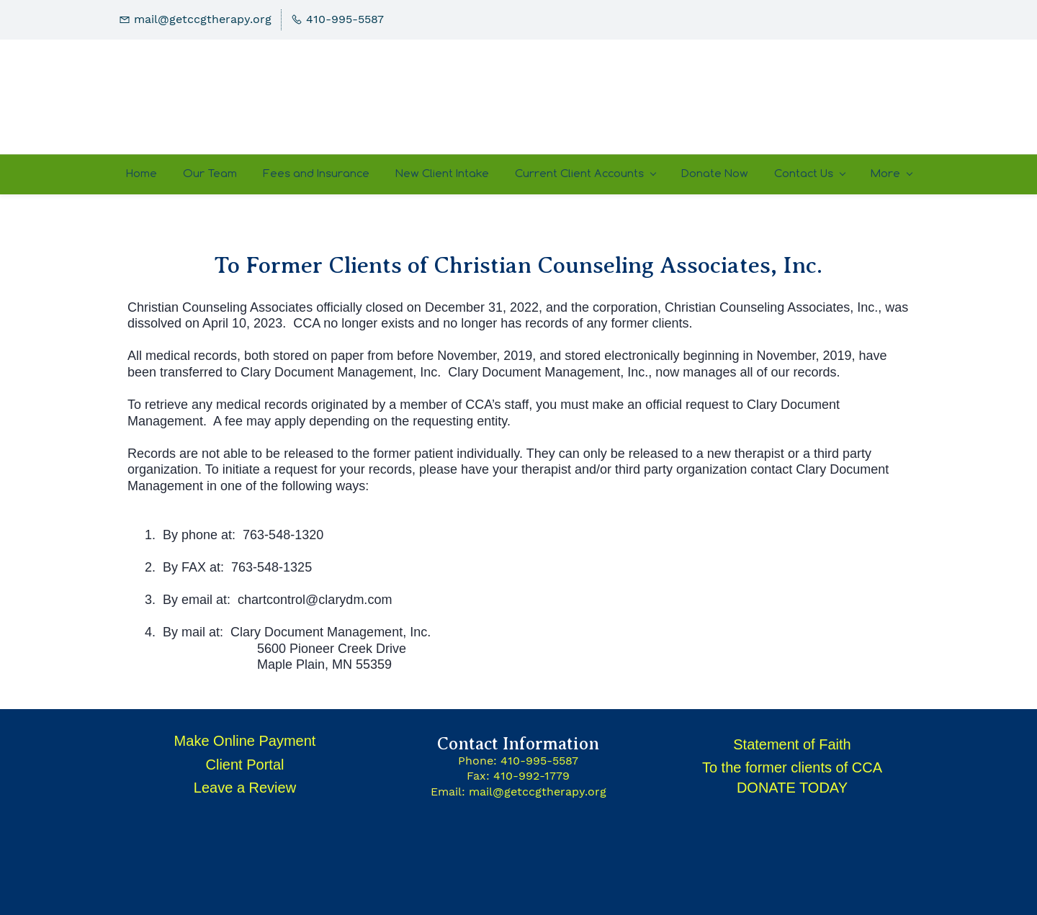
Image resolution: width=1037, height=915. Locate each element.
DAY (833, 787)
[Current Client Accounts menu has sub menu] (585, 174)
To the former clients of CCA (792, 767)
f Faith (831, 744)
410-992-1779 (531, 776)
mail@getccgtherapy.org (537, 791)
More (891, 173)
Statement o (772, 744)
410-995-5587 (539, 760)
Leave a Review (245, 787)
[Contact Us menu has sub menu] (809, 174)
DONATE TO (778, 787)
